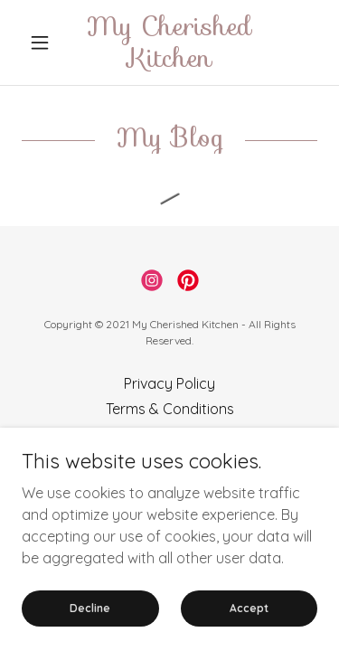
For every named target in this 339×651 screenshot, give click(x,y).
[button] (44, 42)
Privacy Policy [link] (169, 383)
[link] (169, 42)
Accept (249, 620)
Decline (90, 620)
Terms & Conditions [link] (170, 409)
